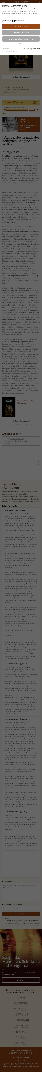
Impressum (27, 49)
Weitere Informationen (21, 44)
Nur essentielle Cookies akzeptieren (21, 39)
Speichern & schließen (21, 33)
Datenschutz (36, 49)
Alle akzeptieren (21, 26)
